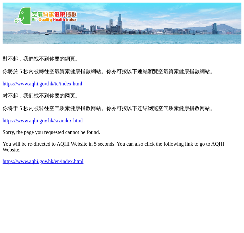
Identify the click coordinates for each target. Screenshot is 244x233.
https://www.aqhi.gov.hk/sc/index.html (43, 120)
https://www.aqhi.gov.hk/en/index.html (43, 161)
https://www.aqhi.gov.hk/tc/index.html (42, 83)
